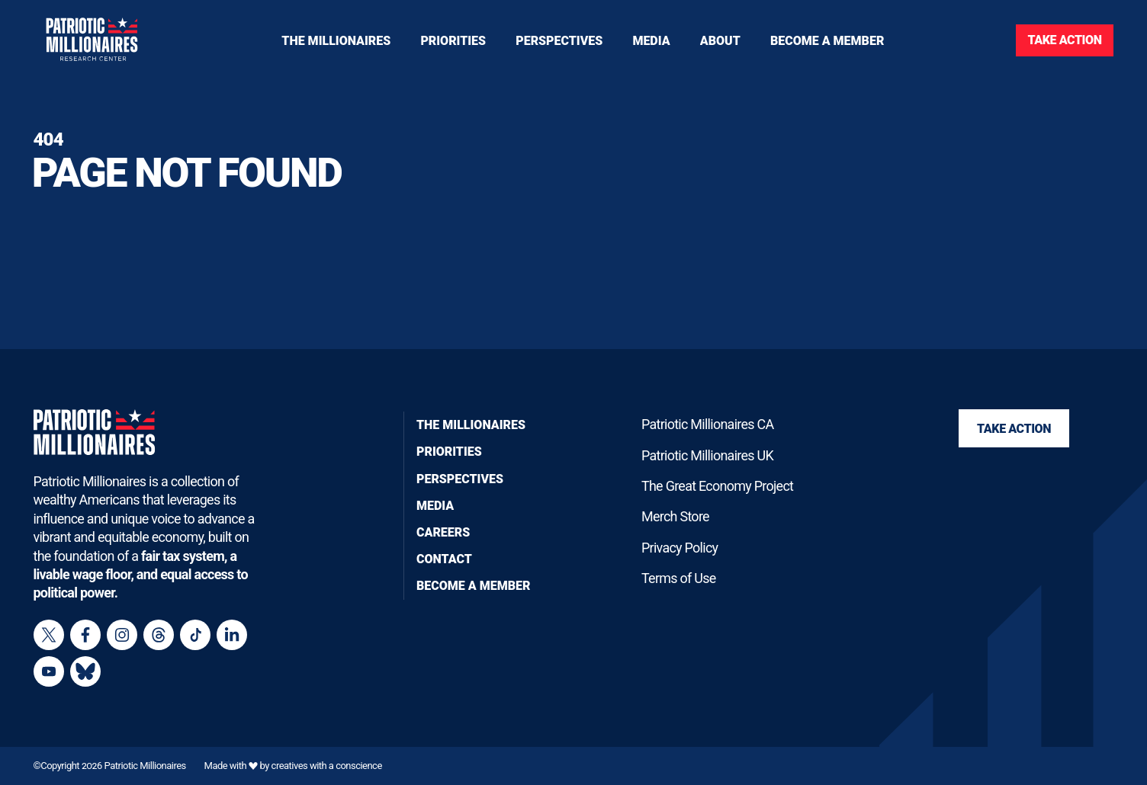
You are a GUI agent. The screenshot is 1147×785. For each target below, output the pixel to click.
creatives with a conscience (326, 766)
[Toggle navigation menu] (453, 40)
